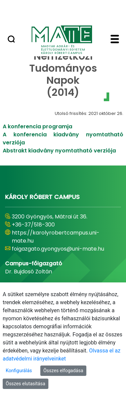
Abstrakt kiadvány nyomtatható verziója (59, 150)
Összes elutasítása (25, 383)
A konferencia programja (37, 126)
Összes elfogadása (63, 370)
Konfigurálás (19, 370)
